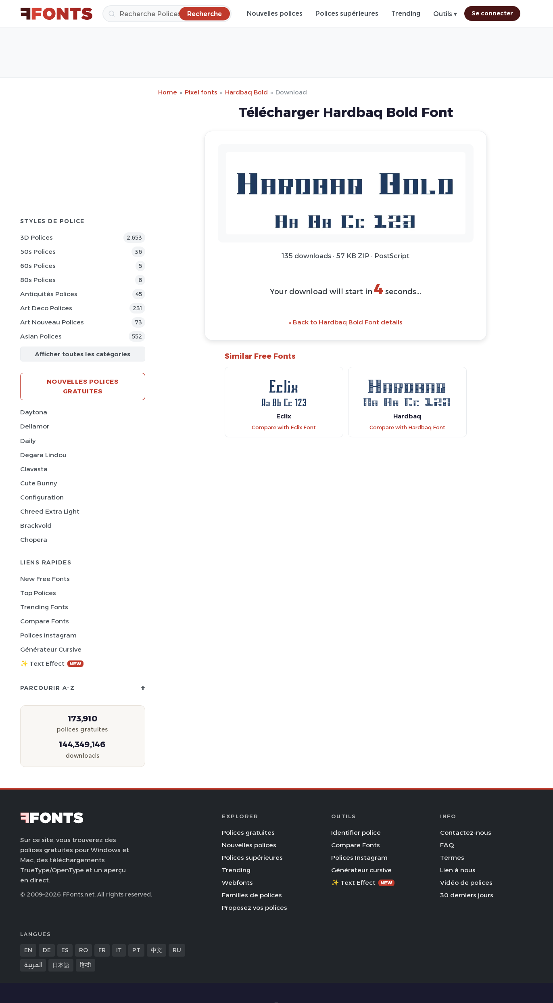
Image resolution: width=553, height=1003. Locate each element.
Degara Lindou (43, 455)
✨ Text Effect (51, 663)
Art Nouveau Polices (52, 322)
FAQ (447, 845)
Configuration (42, 497)
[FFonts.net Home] (56, 13)
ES (65, 950)
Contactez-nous (465, 832)
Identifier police (356, 832)
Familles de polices (252, 895)
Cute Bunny (38, 483)
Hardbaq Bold (246, 92)
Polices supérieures (346, 13)
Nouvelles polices (275, 13)
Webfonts (237, 882)
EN (28, 950)
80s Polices (38, 280)
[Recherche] (167, 13)
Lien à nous (458, 870)
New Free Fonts (45, 579)
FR (102, 950)
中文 (156, 950)
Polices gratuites (248, 832)
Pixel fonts (201, 92)
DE (47, 950)
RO (83, 950)
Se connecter (492, 13)
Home (167, 92)
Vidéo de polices (466, 882)
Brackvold (36, 525)
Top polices (38, 593)
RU (177, 950)
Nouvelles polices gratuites (83, 386)
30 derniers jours (466, 895)
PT (136, 950)
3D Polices (36, 237)
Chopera (33, 539)
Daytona (33, 412)
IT (119, 950)
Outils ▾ (445, 14)
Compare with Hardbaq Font (407, 427)
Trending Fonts (44, 607)
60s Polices (38, 266)
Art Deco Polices (46, 308)
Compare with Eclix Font (284, 427)
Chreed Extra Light (49, 511)
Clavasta (34, 469)
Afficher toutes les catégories (82, 354)
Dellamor (34, 426)
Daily (27, 441)
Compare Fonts (44, 621)
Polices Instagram (48, 635)
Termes (452, 857)
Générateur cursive (50, 649)
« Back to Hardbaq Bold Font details (345, 322)
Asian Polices (41, 336)
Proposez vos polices (254, 907)
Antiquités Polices (48, 294)
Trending (405, 13)
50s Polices (38, 251)
